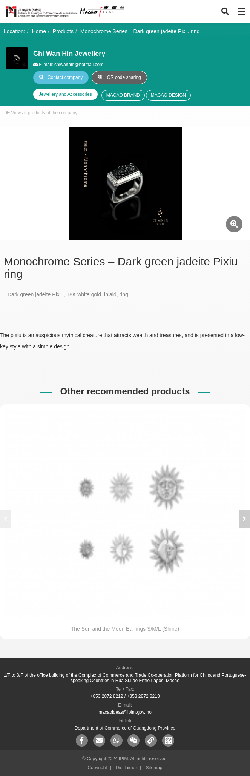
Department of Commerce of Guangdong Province (125, 728)
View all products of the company (41, 112)
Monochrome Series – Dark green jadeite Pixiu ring (140, 31)
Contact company (61, 77)
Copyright (97, 767)
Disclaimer (126, 767)
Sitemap (154, 767)
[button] (244, 519)
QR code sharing (119, 77)
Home (39, 31)
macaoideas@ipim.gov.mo (125, 712)
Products (63, 31)
